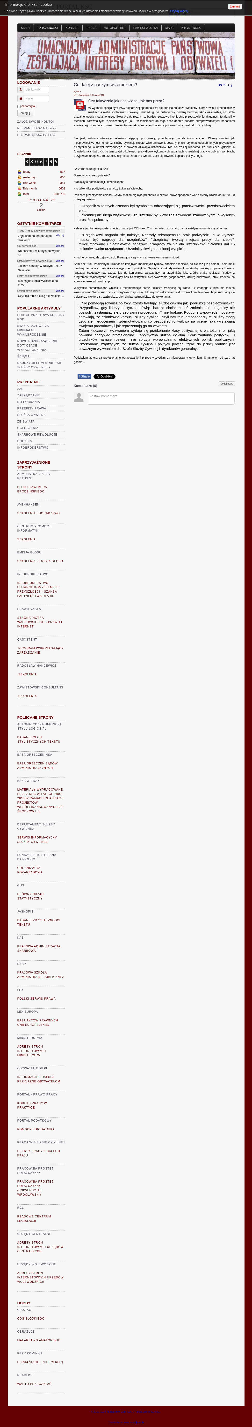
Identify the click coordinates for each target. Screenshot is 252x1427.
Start (25, 28)
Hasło (22, 96)
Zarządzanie (28, 395)
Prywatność (191, 28)
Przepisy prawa (31, 408)
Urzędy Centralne (34, 1234)
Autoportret (115, 28)
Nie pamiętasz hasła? (36, 134)
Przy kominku (29, 1353)
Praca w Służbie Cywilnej (41, 1142)
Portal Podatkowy (34, 1120)
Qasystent (27, 639)
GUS (20, 885)
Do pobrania (28, 402)
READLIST (25, 1375)
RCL (20, 1207)
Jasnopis (25, 911)
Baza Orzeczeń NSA (34, 754)
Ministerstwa (30, 1038)
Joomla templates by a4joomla (126, 1422)
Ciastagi (25, 1310)
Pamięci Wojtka (145, 28)
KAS (20, 937)
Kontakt (72, 28)
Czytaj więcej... (180, 11)
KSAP (21, 964)
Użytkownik (22, 87)
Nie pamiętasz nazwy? (37, 128)
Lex (20, 990)
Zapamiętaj (28, 106)
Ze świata (26, 421)
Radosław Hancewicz (37, 665)
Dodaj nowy (226, 383)
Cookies (24, 441)
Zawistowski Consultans (40, 687)
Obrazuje (26, 1331)
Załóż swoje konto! (35, 121)
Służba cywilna (31, 415)
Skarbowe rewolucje (37, 434)
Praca (91, 28)
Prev (24, 57)
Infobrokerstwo (33, 447)
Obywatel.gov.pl (32, 1068)
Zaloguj (25, 113)
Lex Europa (27, 1011)
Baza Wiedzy (28, 781)
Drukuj (225, 85)
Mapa (169, 28)
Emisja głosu (29, 552)
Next (228, 57)
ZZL (20, 389)
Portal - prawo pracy (37, 1094)
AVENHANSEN (28, 504)
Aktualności (48, 28)
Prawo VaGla (29, 609)
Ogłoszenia (28, 428)
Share (84, 376)
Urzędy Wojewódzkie (36, 1264)
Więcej (60, 235)
